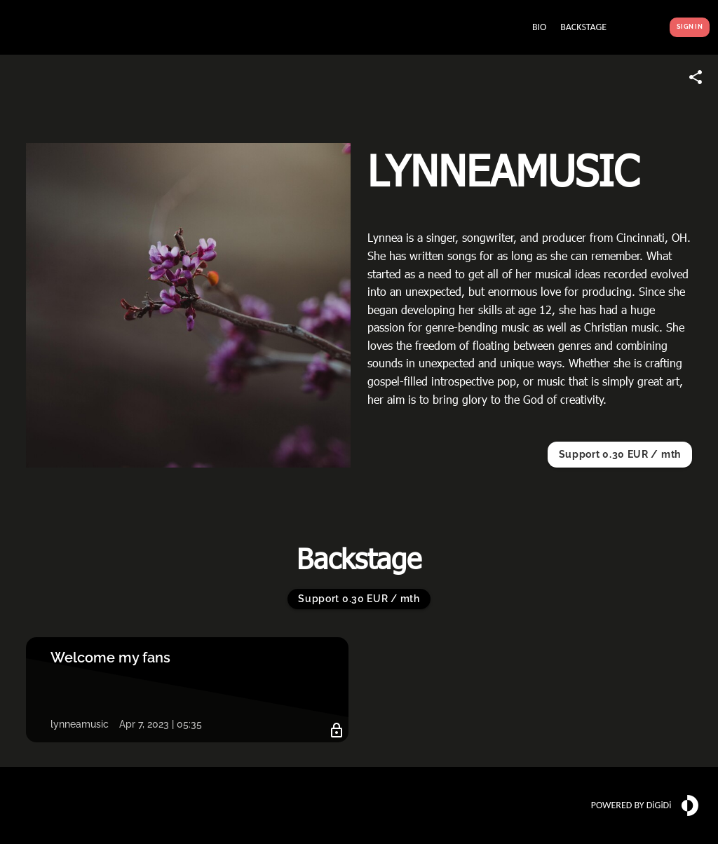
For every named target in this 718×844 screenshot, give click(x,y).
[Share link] (695, 77)
